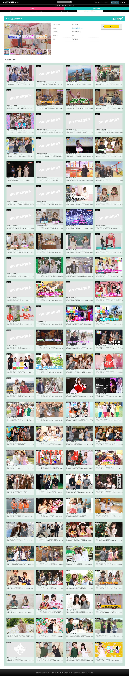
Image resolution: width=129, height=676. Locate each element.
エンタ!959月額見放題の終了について (64, 6)
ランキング (12, 11)
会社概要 (38, 672)
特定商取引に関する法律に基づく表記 (74, 672)
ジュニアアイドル (116, 11)
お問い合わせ (45, 672)
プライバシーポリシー (56, 672)
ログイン (112, 25)
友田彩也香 (75, 28)
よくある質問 (89, 672)
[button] (49, 24)
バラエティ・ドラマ (90, 11)
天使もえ (80, 28)
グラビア (64, 11)
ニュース (39, 11)
